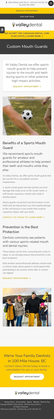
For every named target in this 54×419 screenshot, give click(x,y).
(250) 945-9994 (27, 5)
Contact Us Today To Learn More (23, 217)
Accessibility (21, 402)
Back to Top (45, 402)
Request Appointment (27, 11)
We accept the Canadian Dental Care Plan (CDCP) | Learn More (27, 34)
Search (29, 402)
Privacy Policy (9, 402)
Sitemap (36, 402)
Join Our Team (27, 17)
